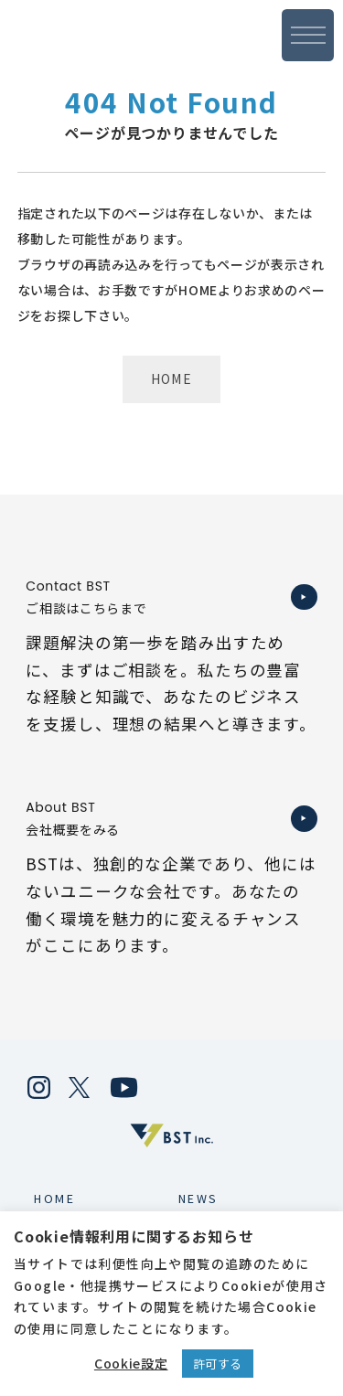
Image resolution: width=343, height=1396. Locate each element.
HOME (172, 378)
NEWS (198, 1198)
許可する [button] (218, 1363)
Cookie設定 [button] (131, 1363)
